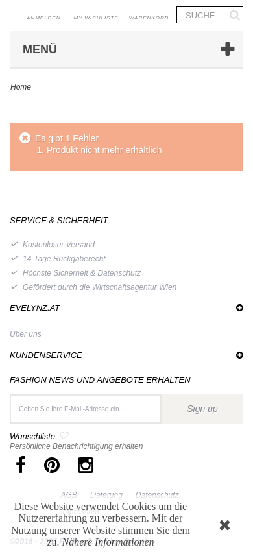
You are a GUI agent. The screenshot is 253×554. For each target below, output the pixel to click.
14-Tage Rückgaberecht (64, 258)
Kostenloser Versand (59, 244)
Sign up (202, 408)
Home (20, 86)
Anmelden (43, 18)
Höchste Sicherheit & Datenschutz (82, 273)
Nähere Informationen (108, 542)
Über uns (26, 334)
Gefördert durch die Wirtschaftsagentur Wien (99, 287)
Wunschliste (32, 436)
